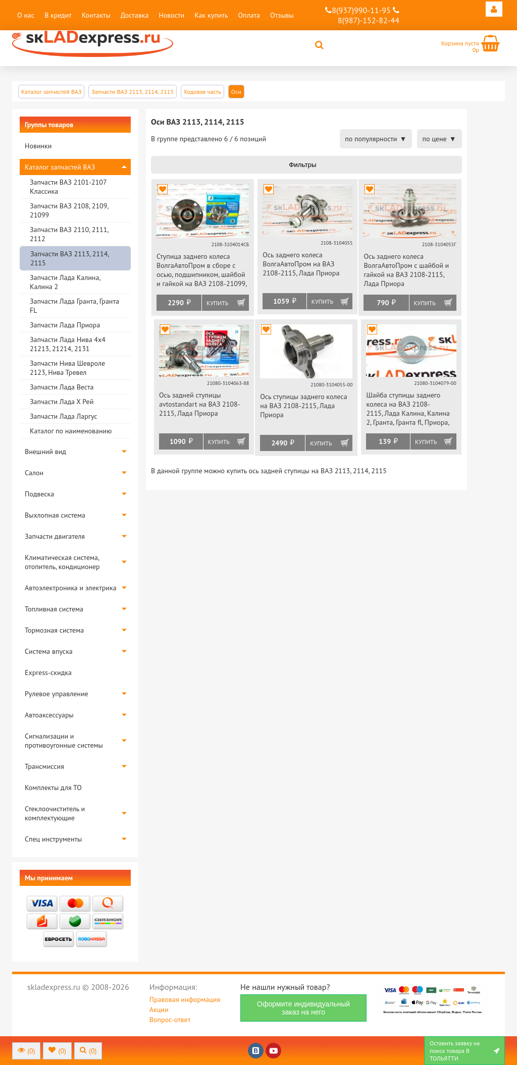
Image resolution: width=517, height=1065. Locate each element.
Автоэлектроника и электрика (71, 587)
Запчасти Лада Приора (65, 324)
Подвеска (39, 493)
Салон (34, 472)
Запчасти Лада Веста (61, 386)
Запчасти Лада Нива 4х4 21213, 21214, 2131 (68, 344)
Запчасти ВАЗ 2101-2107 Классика (68, 187)
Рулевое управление (56, 693)
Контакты (96, 15)
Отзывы (282, 15)
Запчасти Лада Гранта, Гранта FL (74, 306)
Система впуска (49, 651)
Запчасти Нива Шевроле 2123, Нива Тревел (67, 368)
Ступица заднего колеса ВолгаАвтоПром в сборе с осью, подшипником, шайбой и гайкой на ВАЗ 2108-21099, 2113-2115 (201, 271)
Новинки (38, 145)
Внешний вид (45, 451)
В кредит (58, 15)
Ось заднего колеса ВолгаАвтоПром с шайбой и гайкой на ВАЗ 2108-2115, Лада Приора (406, 270)
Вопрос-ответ (169, 1019)
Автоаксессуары (49, 714)
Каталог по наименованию (71, 430)
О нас (25, 15)
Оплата (249, 15)
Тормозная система (54, 630)
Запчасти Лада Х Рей (61, 401)
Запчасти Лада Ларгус (63, 416)
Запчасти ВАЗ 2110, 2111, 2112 (69, 234)
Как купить (211, 15)
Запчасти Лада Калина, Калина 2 (65, 282)
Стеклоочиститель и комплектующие (55, 813)
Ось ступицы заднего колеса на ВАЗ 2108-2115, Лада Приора (303, 405)
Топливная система (54, 608)
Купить (217, 303)
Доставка (135, 15)
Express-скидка (48, 672)
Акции (159, 1009)
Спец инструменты (53, 839)
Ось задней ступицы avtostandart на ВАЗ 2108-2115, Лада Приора (199, 404)
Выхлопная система (55, 515)
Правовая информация (184, 999)
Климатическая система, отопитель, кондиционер (62, 562)
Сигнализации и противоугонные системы (64, 741)
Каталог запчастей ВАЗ (60, 167)
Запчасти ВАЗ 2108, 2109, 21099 (69, 210)
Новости (171, 15)
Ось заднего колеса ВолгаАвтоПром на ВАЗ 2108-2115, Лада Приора (301, 263)
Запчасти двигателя (55, 536)
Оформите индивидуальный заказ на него (303, 1008)
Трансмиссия (44, 766)
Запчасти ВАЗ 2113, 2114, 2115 (69, 258)
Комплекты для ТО (53, 787)
